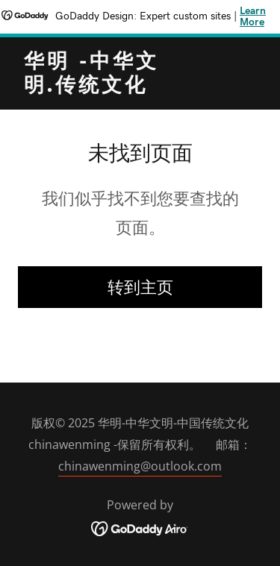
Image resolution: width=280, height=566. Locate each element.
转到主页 (140, 286)
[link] (103, 87)
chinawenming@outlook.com (140, 466)
